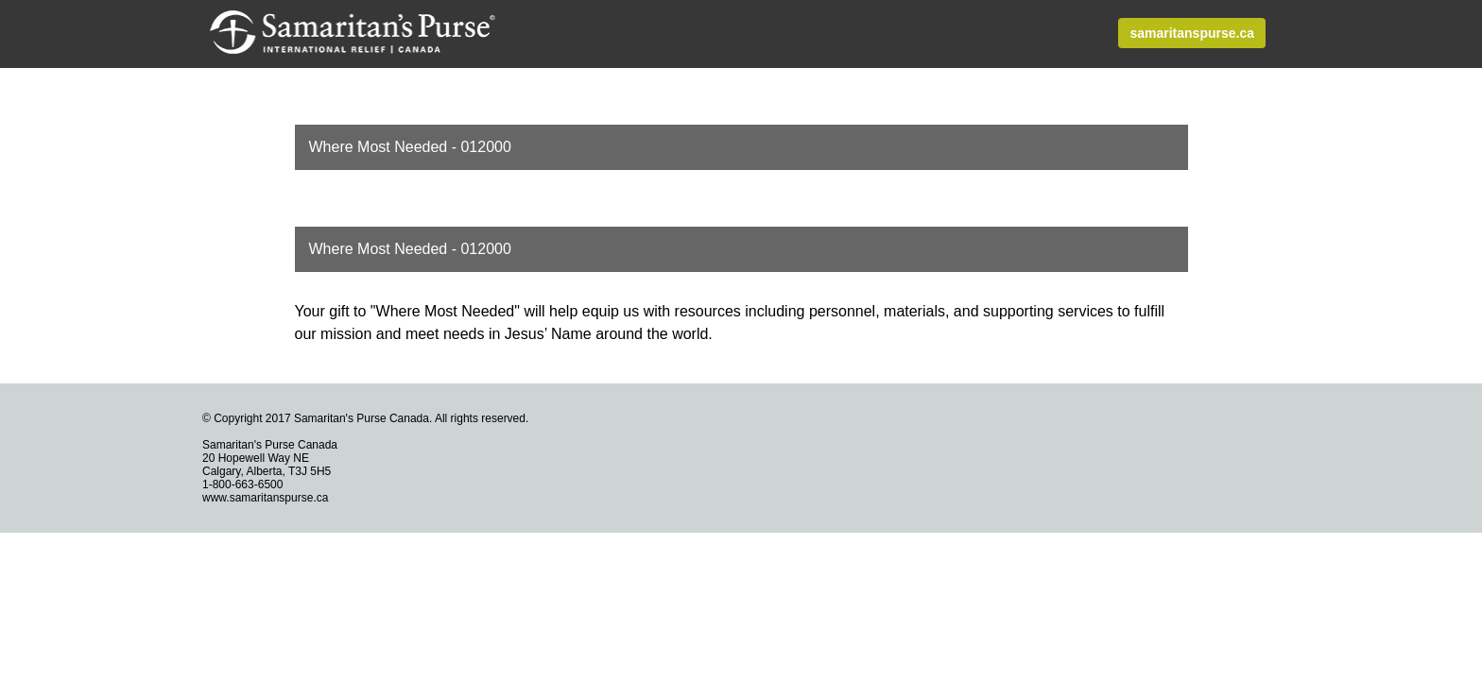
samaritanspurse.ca (1191, 33)
